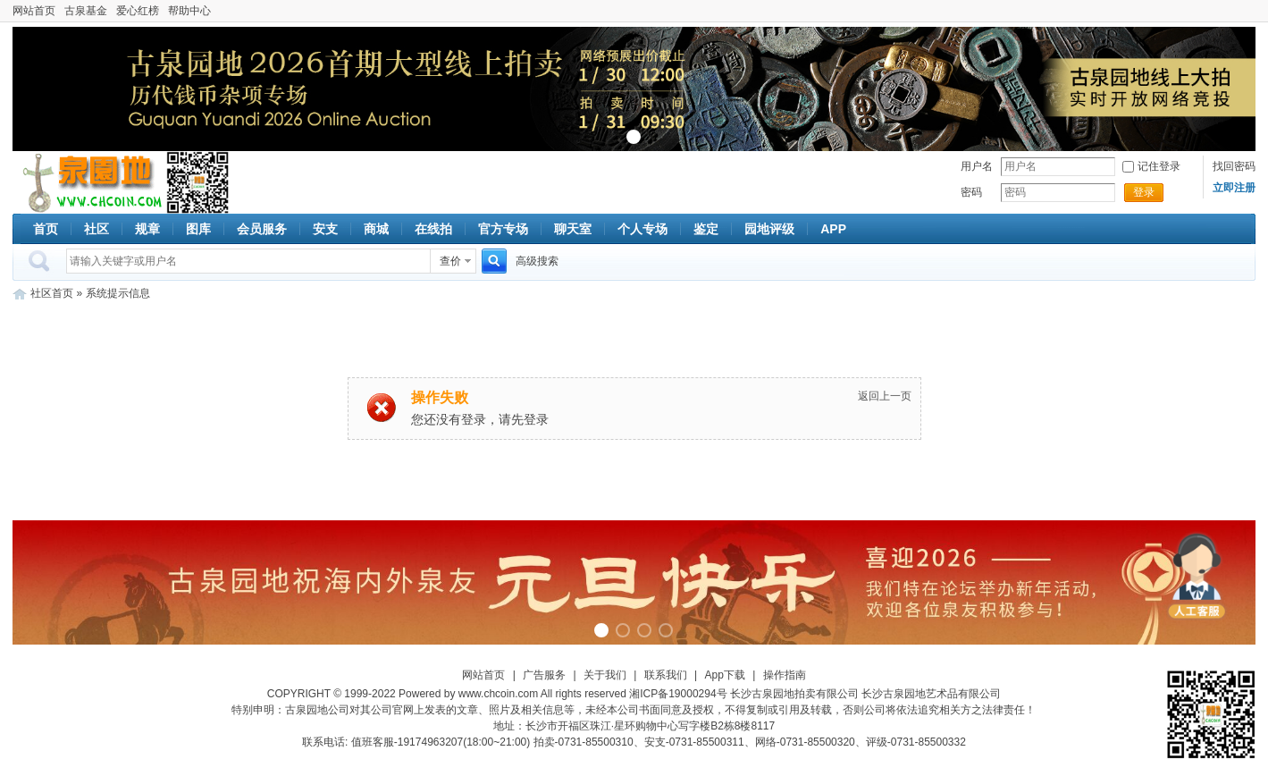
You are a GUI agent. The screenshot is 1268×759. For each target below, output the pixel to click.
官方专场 (503, 229)
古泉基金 (85, 10)
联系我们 (665, 675)
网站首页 (34, 10)
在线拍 (433, 229)
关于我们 (605, 675)
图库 (198, 229)
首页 (45, 229)
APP (833, 229)
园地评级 (769, 229)
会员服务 (262, 229)
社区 (96, 229)
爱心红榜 (137, 10)
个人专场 (642, 229)
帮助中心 (189, 10)
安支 (325, 229)
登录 (1144, 192)
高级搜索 (537, 261)
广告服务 (544, 675)
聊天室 (573, 229)
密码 (971, 192)
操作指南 (784, 675)
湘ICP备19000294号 (677, 693)
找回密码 (1234, 166)
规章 (147, 229)
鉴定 (705, 229)
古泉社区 (89, 182)
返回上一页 (884, 396)
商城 (376, 229)
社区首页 (51, 293)
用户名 (977, 166)
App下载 (725, 675)
